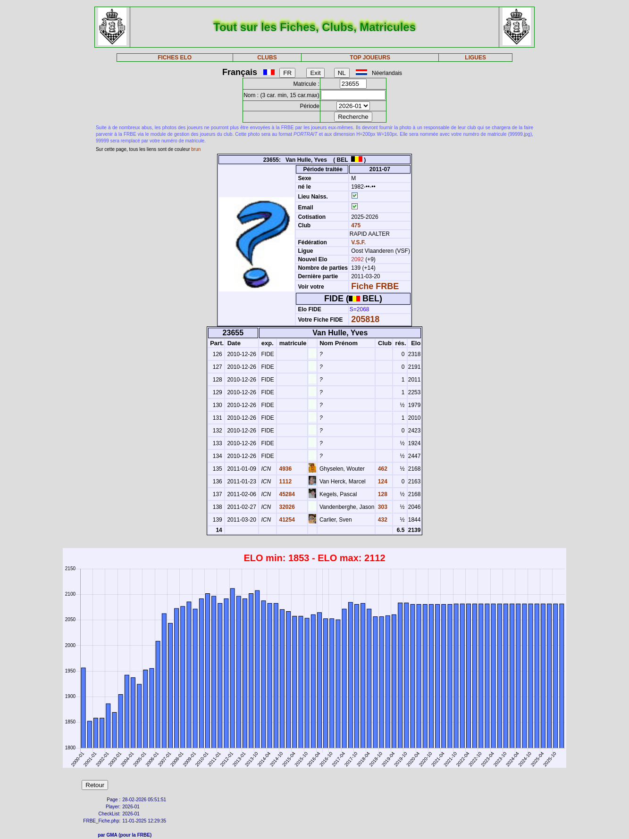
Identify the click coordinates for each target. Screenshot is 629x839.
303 (381, 507)
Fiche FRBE (375, 286)
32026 (286, 507)
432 (381, 519)
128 (381, 494)
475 (355, 225)
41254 (286, 519)
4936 (284, 468)
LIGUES (475, 57)
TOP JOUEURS (370, 57)
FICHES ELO (175, 57)
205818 (365, 319)
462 (381, 468)
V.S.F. (358, 242)
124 (381, 481)
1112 (284, 481)
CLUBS (267, 57)
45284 (286, 494)
